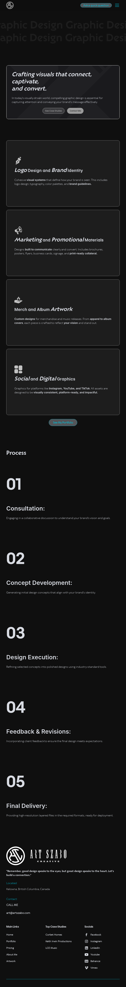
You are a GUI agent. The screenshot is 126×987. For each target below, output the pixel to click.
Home (9, 934)
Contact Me (75, 111)
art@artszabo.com (18, 913)
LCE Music (51, 948)
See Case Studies (53, 111)
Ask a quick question (96, 5)
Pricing (10, 948)
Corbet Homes (53, 934)
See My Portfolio (63, 422)
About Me (11, 954)
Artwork (10, 961)
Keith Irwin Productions (58, 941)
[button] (116, 5)
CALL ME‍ (12, 905)
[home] (10, 5)
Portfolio (11, 941)
